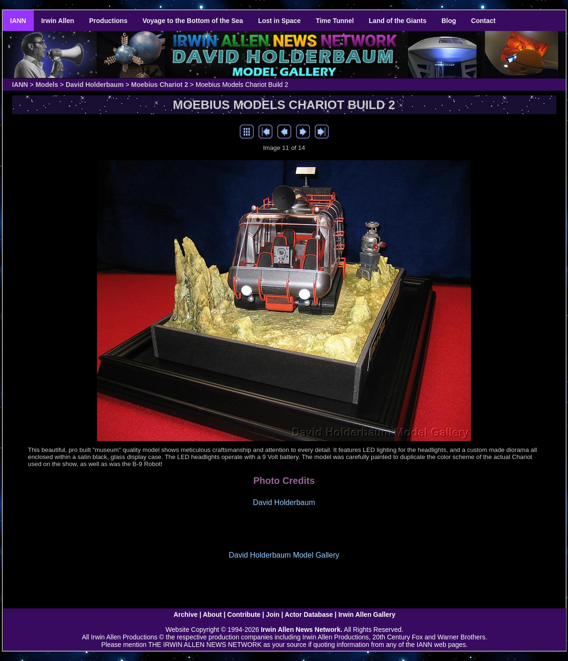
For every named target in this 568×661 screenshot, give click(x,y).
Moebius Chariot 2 (159, 84)
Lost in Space (279, 20)
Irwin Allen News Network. (301, 629)
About (212, 614)
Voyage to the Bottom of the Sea (193, 20)
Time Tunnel (335, 20)
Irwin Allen (57, 20)
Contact (483, 20)
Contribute (244, 614)
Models (47, 84)
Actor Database (309, 614)
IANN (18, 20)
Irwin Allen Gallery (366, 614)
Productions (108, 20)
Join (273, 614)
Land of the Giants (397, 20)
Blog (448, 20)
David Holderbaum (95, 84)
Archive (185, 614)
